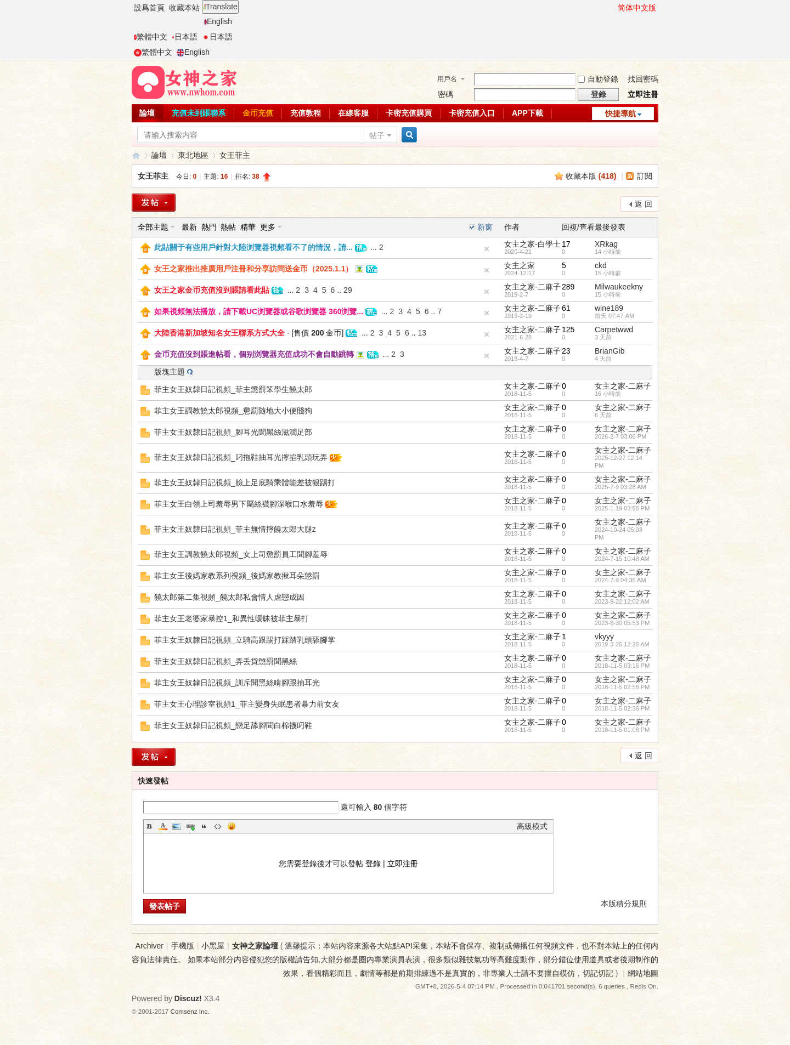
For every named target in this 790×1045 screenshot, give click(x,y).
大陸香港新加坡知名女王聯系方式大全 (219, 332)
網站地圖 (643, 973)
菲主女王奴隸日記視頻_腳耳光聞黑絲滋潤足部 (233, 432)
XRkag (606, 244)
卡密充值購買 (409, 113)
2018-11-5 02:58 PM (622, 687)
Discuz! (188, 998)
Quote (204, 826)
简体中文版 (637, 7)
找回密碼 (643, 79)
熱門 (209, 227)
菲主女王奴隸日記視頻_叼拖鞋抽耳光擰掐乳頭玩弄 (241, 457)
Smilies (231, 826)
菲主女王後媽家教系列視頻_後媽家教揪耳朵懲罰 (237, 575)
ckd (601, 265)
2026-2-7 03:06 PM (620, 436)
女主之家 (519, 265)
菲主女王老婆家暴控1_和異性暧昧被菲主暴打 (231, 618)
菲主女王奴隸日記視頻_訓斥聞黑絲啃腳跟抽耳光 (237, 682)
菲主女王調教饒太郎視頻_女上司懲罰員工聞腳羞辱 (241, 554)
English (218, 21)
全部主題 (153, 227)
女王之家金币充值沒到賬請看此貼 (211, 290)
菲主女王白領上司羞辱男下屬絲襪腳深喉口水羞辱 (238, 503)
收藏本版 (591, 176)
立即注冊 (643, 94)
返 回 (643, 204)
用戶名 (447, 79)
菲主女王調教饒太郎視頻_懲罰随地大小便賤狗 (233, 410)
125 (568, 329)
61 (566, 308)
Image (176, 826)
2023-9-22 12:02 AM (622, 601)
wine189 (609, 308)
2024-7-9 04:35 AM (620, 580)
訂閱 (644, 176)
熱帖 (228, 227)
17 (566, 244)
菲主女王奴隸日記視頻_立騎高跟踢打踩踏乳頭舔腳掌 (244, 639)
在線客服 (353, 113)
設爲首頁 (149, 7)
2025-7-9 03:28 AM (620, 487)
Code (217, 826)
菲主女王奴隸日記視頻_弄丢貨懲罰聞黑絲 (225, 661)
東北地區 (193, 155)
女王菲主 (234, 155)
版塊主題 (169, 371)
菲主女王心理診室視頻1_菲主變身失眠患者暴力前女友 (247, 704)
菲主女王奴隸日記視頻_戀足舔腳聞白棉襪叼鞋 (233, 725)
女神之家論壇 (136, 155)
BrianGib (609, 351)
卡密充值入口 (472, 113)
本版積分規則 (624, 903)
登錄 (373, 863)
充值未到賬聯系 (198, 113)
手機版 (182, 945)
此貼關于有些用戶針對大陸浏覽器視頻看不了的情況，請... (253, 247)
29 (347, 290)
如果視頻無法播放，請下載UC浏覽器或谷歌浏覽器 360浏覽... (258, 311)
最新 (189, 227)
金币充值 (257, 113)
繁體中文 (150, 36)
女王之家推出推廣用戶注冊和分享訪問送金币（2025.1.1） (253, 268)
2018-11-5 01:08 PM (622, 729)
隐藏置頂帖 (486, 249)
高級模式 (532, 826)
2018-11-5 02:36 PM (622, 708)
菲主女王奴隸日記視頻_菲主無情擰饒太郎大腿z (235, 529)
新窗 (485, 227)
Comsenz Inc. (190, 1011)
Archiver (149, 945)
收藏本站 (184, 7)
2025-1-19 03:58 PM (622, 508)
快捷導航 (620, 113)
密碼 (445, 94)
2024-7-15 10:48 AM (622, 558)
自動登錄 (598, 79)
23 (566, 351)
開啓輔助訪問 (613, 8)
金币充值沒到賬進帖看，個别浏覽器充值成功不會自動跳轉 (254, 354)
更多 (267, 227)
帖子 (377, 135)
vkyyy (604, 636)
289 (568, 286)
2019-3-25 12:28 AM (622, 644)
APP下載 (527, 113)
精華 (248, 227)
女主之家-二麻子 (532, 286)
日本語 (185, 36)
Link (190, 826)
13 (421, 332)
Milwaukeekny (619, 286)
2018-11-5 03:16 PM (622, 665)
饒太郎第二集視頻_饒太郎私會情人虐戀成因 (229, 597)
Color (162, 826)
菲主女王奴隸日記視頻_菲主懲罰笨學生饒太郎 (233, 389)
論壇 (147, 113)
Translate (220, 6)
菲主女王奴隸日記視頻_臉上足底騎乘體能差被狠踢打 (244, 482)
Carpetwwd (614, 329)
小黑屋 (212, 945)
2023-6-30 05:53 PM (622, 623)
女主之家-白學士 (532, 244)
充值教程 (305, 113)
